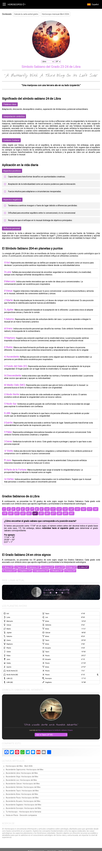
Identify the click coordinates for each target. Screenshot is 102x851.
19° (5, 513)
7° (32, 509)
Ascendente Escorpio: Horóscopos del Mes (23, 808)
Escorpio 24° (10, 571)
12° (59, 509)
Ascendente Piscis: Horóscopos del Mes (22, 798)
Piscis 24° (70, 571)
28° (59, 513)
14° (71, 509)
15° (77, 509)
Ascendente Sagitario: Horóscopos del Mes (23, 805)
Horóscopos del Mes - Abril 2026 (19, 766)
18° (95, 509)
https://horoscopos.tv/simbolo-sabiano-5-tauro (55, 730)
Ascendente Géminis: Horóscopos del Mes (23, 787)
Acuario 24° (58, 571)
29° (65, 513)
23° (29, 513)
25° (41, 513)
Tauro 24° (21, 567)
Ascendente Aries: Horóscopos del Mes (22, 794)
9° (41, 509)
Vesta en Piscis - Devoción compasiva (21, 815)
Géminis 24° (34, 567)
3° (13, 509)
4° (18, 509)
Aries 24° (9, 567)
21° (17, 513)
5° (23, 509)
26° (47, 513)
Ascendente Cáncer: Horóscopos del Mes (23, 784)
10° (47, 509)
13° (65, 509)
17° (89, 509)
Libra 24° (84, 567)
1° (4, 509)
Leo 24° (60, 567)
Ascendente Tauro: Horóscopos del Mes (22, 791)
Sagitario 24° (25, 571)
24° (35, 513)
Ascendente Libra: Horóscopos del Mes (22, 773)
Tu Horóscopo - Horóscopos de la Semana (23, 812)
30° (71, 513)
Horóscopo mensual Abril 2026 (55, 14)
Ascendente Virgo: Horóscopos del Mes (22, 777)
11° (53, 509)
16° (83, 509)
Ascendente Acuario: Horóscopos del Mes (23, 801)
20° (11, 513)
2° (9, 509)
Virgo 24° (72, 567)
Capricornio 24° (42, 571)
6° (27, 509)
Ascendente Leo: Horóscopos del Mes (21, 780)
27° (53, 513)
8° (37, 509)
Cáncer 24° (48, 567)
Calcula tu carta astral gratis (26, 14)
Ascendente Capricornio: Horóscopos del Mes (24, 770)
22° (23, 513)
